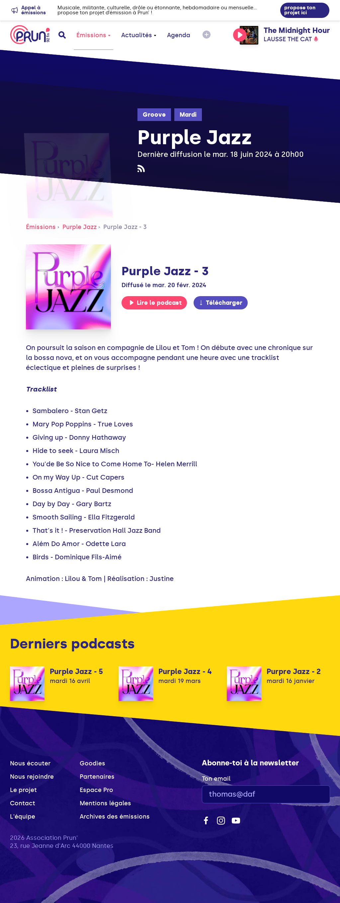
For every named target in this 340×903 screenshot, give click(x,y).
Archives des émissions (115, 816)
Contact (22, 803)
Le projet (23, 790)
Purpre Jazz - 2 (294, 671)
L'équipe (22, 816)
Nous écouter (30, 763)
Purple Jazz (79, 227)
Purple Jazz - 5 (76, 671)
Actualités (138, 35)
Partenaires (97, 776)
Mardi (188, 114)
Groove (154, 114)
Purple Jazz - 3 (125, 227)
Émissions (93, 35)
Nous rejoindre (32, 776)
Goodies (92, 763)
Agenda (178, 35)
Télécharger (220, 302)
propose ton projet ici (299, 10)
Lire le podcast (155, 302)
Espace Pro (96, 790)
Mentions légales (105, 803)
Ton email (216, 778)
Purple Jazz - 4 (185, 671)
